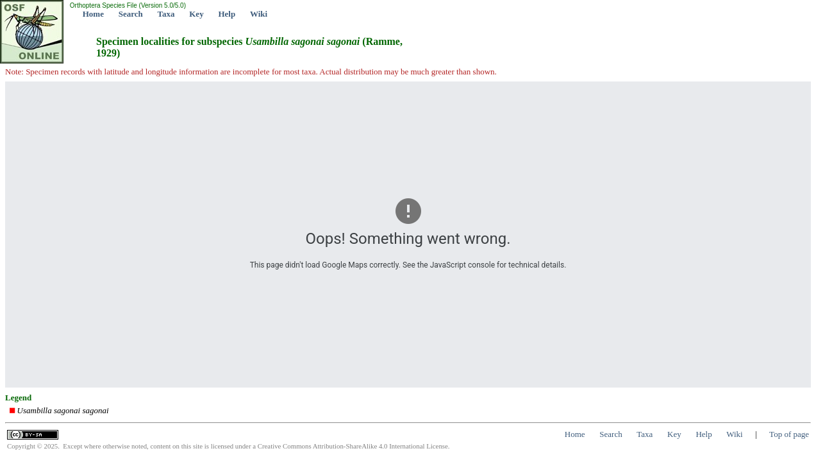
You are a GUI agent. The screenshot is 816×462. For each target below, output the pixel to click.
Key (196, 14)
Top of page (789, 434)
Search (131, 14)
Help (226, 14)
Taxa (166, 14)
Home (93, 14)
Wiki (258, 14)
